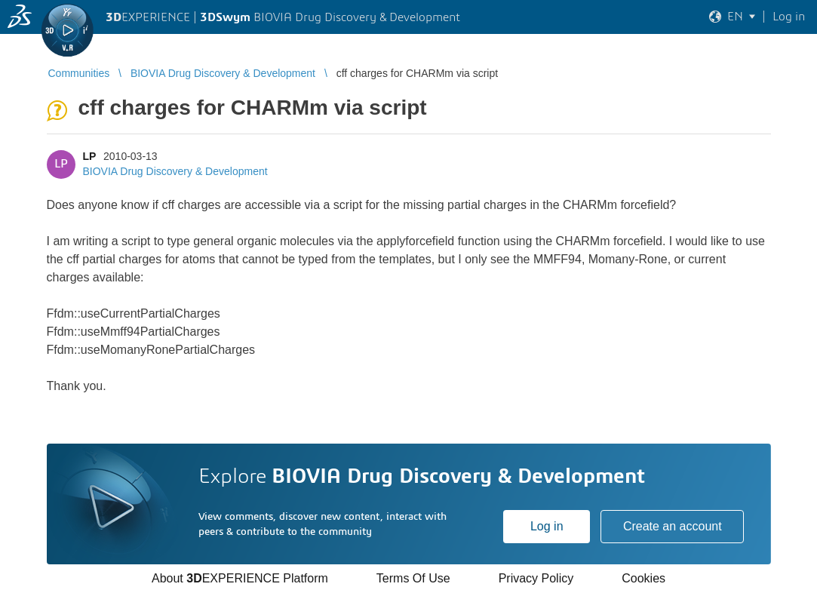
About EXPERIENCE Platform (240, 578)
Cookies (643, 578)
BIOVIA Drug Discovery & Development (175, 171)
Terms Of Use (413, 578)
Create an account (672, 526)
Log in (547, 526)
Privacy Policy (536, 578)
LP (90, 156)
